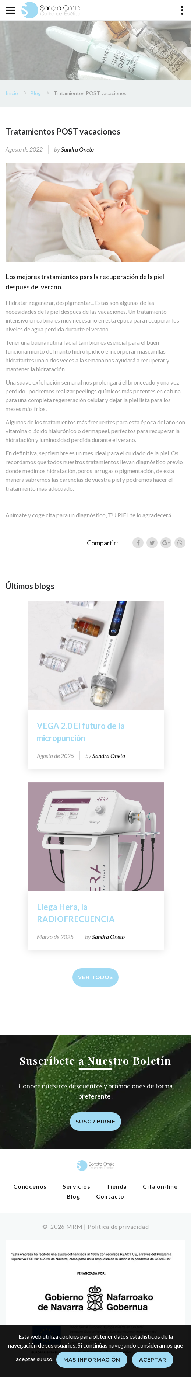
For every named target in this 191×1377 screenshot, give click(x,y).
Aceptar (152, 1359)
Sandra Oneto (77, 149)
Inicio (12, 93)
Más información (91, 1359)
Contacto (110, 1196)
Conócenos (30, 1186)
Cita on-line (160, 1186)
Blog (36, 93)
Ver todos (95, 977)
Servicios (76, 1186)
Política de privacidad (118, 1226)
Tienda (116, 1186)
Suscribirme (95, 1121)
